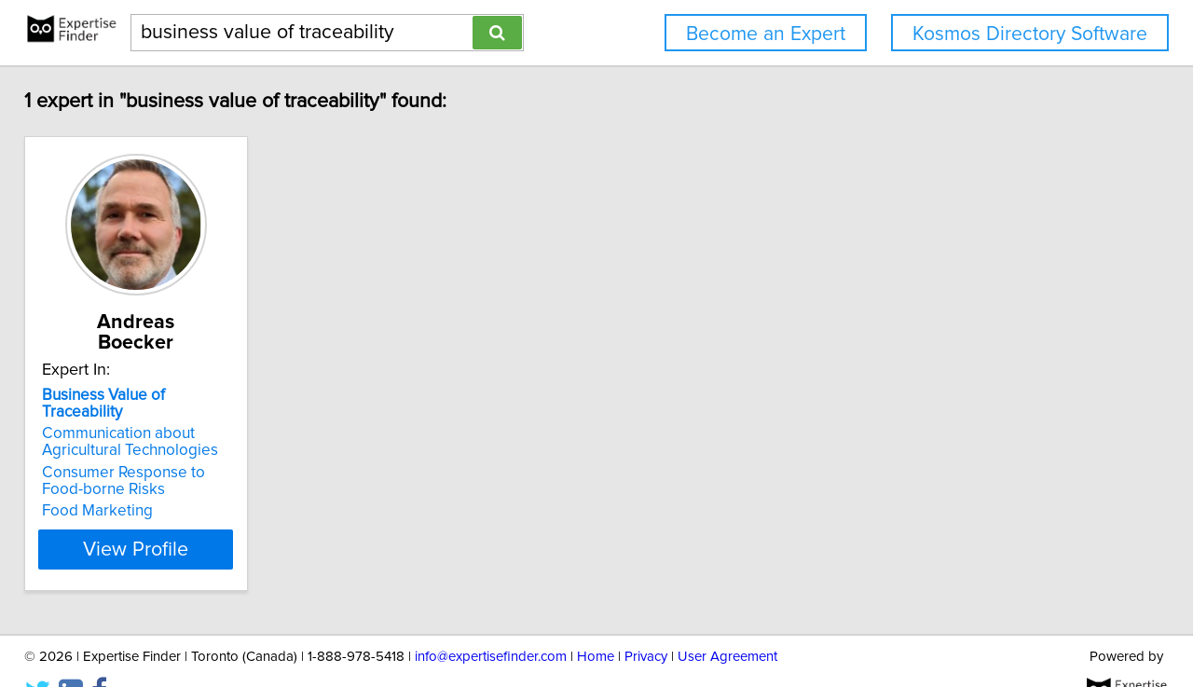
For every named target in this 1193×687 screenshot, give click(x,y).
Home (595, 619)
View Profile (173, 512)
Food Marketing (110, 473)
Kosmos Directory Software (1029, 34)
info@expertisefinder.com (491, 619)
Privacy (645, 619)
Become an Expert (765, 34)
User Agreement (727, 619)
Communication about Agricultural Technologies (143, 404)
